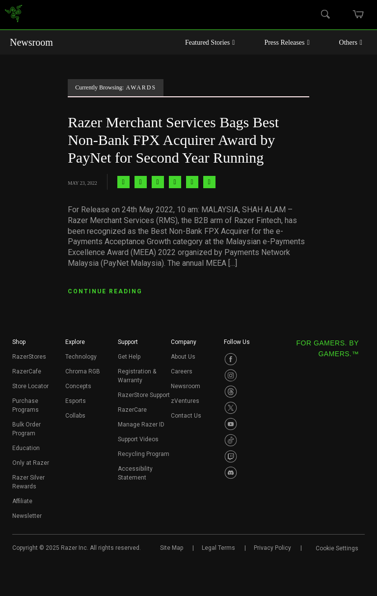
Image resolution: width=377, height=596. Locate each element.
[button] (19, 345)
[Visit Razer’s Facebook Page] (231, 359)
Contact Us (186, 415)
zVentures (185, 400)
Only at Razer (30, 462)
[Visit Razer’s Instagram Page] (231, 375)
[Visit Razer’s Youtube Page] (231, 424)
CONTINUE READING (105, 291)
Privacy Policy (272, 547)
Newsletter (27, 515)
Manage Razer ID (141, 424)
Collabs (75, 415)
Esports (75, 400)
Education (26, 448)
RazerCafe (26, 371)
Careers (181, 371)
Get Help (129, 356)
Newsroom (31, 42)
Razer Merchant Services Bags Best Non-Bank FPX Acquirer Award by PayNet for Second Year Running (173, 140)
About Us (183, 356)
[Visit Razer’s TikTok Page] (231, 440)
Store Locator (30, 386)
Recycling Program (143, 454)
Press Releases (286, 42)
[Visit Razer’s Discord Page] (231, 473)
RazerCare (132, 409)
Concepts (78, 386)
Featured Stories (210, 42)
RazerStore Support (144, 395)
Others (350, 42)
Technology (81, 356)
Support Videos (138, 439)
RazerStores (29, 356)
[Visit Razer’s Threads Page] (231, 391)
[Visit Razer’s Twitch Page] (231, 456)
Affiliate (22, 501)
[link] (13, 15)
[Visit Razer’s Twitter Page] (231, 408)
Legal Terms (218, 547)
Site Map (171, 547)
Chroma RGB (82, 371)
